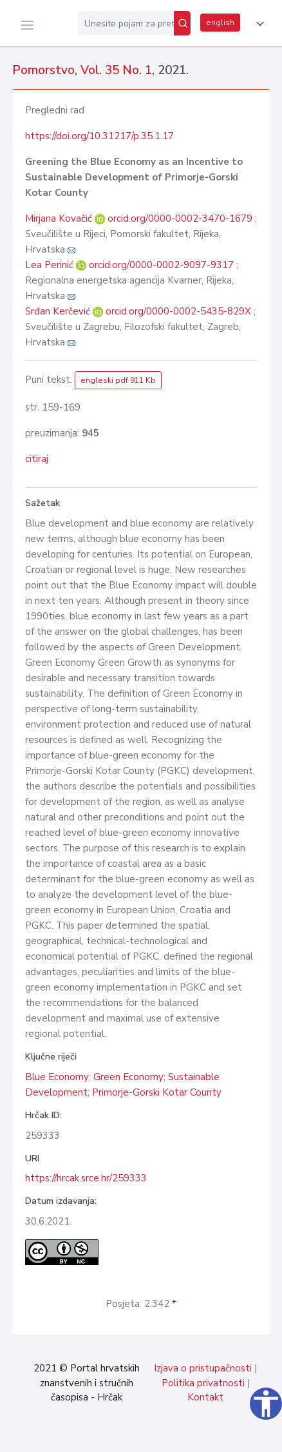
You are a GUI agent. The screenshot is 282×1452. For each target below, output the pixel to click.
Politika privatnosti (203, 1383)
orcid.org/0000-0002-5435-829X (178, 311)
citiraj (36, 458)
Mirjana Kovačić (60, 218)
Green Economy (128, 1076)
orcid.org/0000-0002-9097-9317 (161, 264)
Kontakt (205, 1397)
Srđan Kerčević (59, 311)
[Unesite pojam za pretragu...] (125, 23)
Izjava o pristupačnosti (203, 1368)
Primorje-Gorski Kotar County (156, 1092)
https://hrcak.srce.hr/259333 (86, 1178)
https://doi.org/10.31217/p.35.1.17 (99, 136)
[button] (257, 24)
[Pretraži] (182, 23)
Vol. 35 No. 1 (116, 70)
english (220, 22)
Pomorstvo (43, 70)
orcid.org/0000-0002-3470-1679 (180, 218)
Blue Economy (57, 1076)
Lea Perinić (50, 264)
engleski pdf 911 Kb (118, 380)
